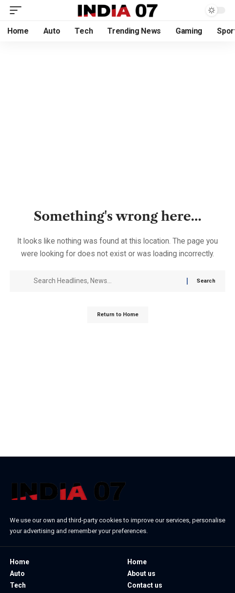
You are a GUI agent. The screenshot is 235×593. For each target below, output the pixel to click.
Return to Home (117, 314)
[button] (18, 10)
